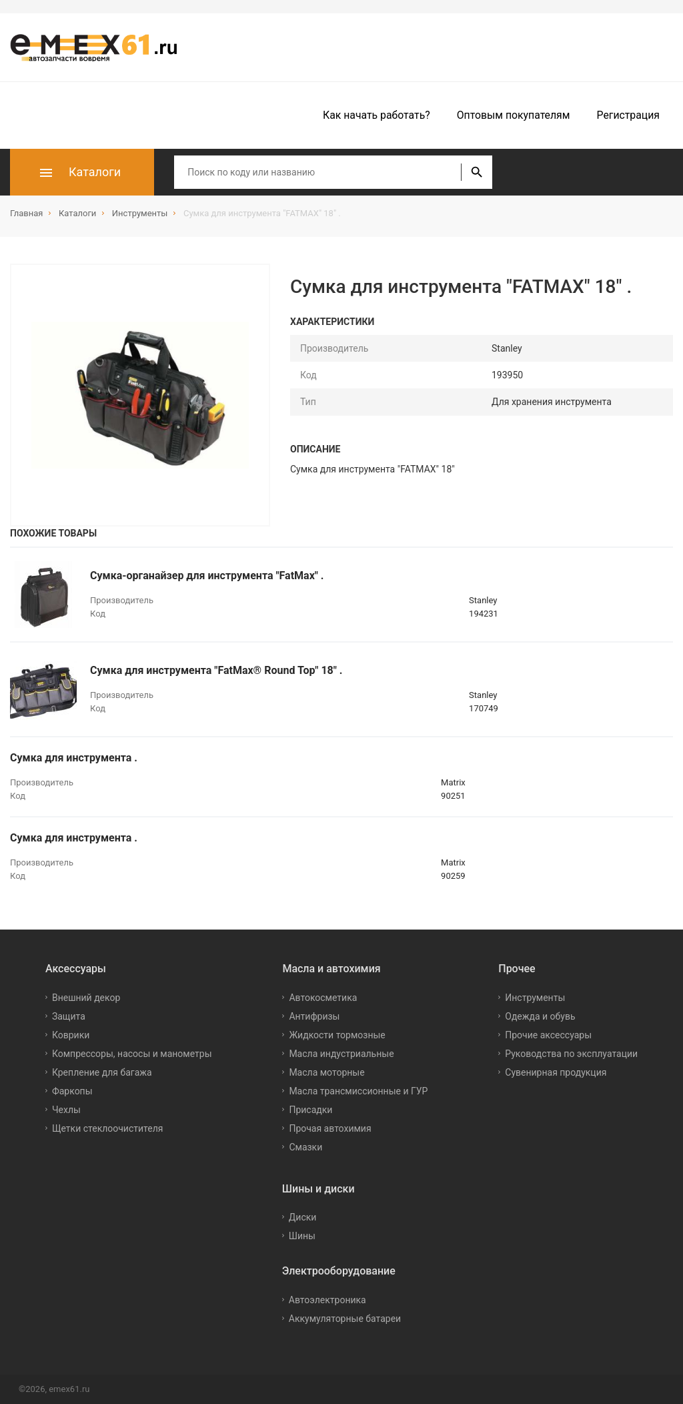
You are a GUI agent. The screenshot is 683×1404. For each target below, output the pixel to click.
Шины (302, 1236)
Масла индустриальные (341, 1053)
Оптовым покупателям (513, 115)
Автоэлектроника (327, 1300)
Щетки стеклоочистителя (107, 1128)
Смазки (305, 1147)
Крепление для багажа (102, 1072)
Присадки (310, 1109)
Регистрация (628, 115)
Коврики (70, 1035)
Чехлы (66, 1109)
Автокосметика (323, 997)
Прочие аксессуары (548, 1035)
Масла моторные (326, 1072)
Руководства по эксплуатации (571, 1053)
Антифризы (314, 1016)
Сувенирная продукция (555, 1072)
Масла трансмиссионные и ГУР (358, 1091)
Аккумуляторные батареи (345, 1318)
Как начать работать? (376, 115)
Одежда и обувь (540, 1016)
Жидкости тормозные (337, 1035)
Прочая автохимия (330, 1128)
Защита (68, 1016)
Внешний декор (86, 997)
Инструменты (535, 997)
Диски (303, 1217)
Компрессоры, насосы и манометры (132, 1053)
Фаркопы (72, 1091)
